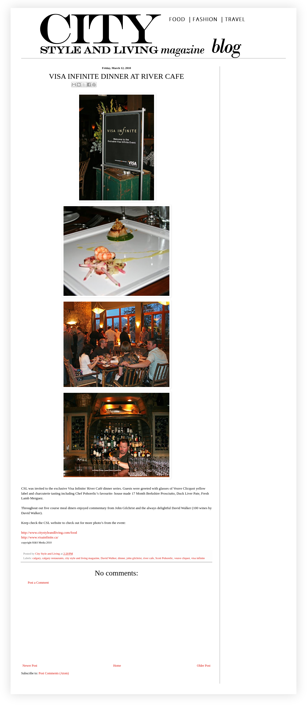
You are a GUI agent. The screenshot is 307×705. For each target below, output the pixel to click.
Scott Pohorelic (164, 558)
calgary (36, 558)
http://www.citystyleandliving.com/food (49, 532)
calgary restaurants (53, 558)
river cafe (148, 558)
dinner (121, 558)
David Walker (108, 558)
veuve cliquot (182, 558)
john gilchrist (134, 558)
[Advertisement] (116, 624)
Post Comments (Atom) (54, 673)
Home (117, 665)
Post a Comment (38, 582)
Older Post (203, 665)
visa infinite (198, 558)
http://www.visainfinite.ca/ (39, 537)
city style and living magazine (82, 558)
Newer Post (29, 665)
